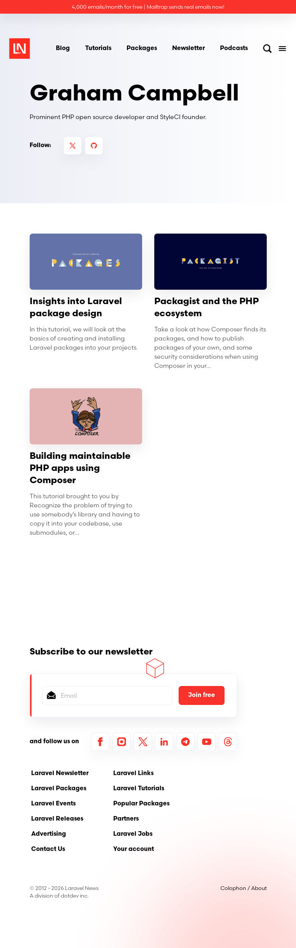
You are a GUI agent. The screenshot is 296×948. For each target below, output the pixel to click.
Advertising (48, 834)
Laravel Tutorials (138, 789)
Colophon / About (243, 888)
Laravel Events (53, 804)
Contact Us (48, 849)
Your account (133, 849)
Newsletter (188, 49)
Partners (126, 819)
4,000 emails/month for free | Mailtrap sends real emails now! (148, 6)
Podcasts (234, 49)
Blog (63, 49)
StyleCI (170, 117)
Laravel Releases (57, 819)
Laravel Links (133, 774)
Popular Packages (141, 804)
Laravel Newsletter (60, 774)
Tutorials (98, 49)
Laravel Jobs (132, 834)
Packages (142, 49)
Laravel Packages (58, 789)
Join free (201, 695)
